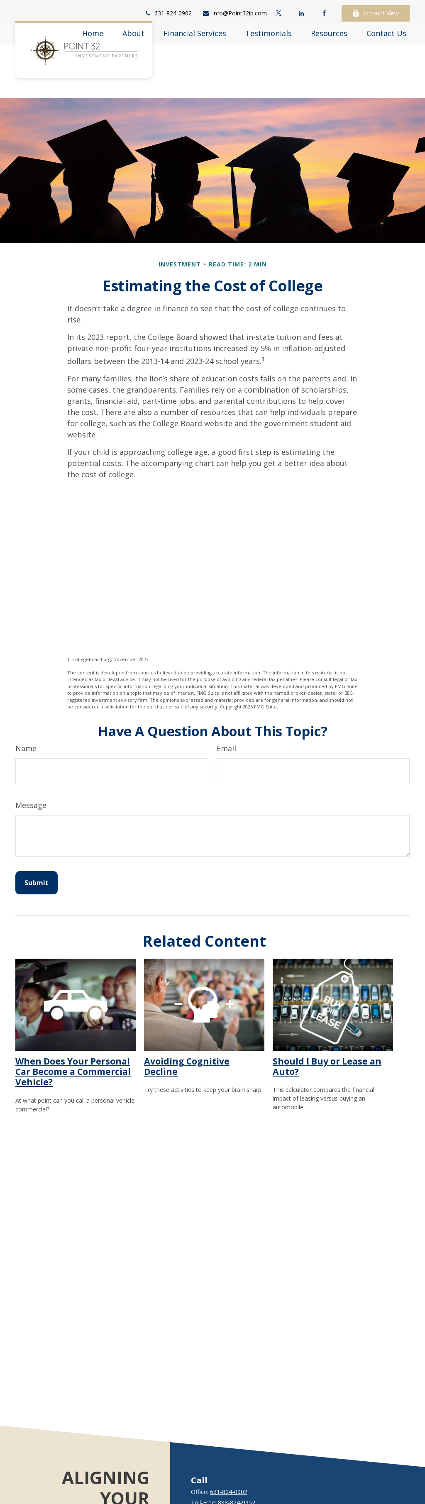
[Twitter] (278, 8)
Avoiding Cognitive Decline (187, 1041)
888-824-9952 (236, 1478)
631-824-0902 (168, 8)
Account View (375, 8)
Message (30, 780)
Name (26, 723)
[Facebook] (324, 8)
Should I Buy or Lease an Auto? (327, 1041)
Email (226, 723)
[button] (93, 28)
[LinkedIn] (301, 8)
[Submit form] (36, 857)
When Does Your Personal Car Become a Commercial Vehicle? (73, 1046)
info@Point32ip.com (234, 8)
